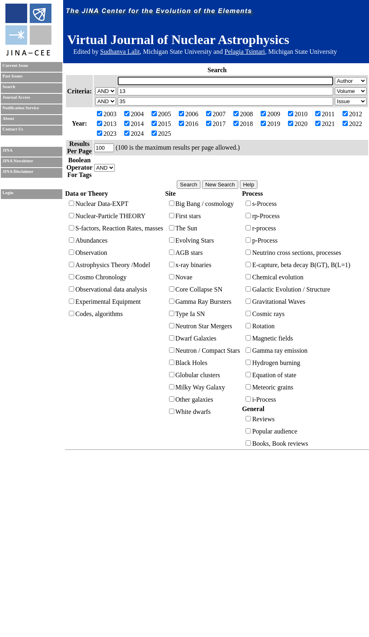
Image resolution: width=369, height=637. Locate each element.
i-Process (261, 399)
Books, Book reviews (277, 443)
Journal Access (16, 97)
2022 (352, 123)
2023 (106, 133)
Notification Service (20, 108)
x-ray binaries (190, 264)
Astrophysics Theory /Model (109, 264)
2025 (161, 133)
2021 (325, 123)
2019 (270, 123)
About (8, 118)
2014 (134, 123)
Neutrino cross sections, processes (293, 252)
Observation (88, 252)
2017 (216, 123)
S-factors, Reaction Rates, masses (116, 228)
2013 (106, 123)
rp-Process (263, 215)
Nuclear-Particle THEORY (107, 215)
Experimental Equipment (105, 301)
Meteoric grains (269, 387)
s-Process (261, 203)
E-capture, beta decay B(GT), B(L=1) (298, 264)
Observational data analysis (108, 289)
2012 (352, 114)
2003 (106, 114)
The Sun (183, 228)
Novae (181, 277)
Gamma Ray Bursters (200, 301)
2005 (161, 114)
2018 (243, 123)
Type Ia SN (187, 313)
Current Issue (15, 65)
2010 (298, 114)
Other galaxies (191, 399)
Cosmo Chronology (98, 277)
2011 (324, 114)
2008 (243, 114)
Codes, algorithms (96, 313)
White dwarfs (190, 411)
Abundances (88, 240)
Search (8, 86)
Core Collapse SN (196, 289)
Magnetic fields (269, 338)
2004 (134, 114)
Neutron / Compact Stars (204, 350)
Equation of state (271, 375)
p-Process (261, 240)
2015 (161, 123)
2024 (134, 133)
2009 (270, 114)
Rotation (260, 326)
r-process (261, 228)
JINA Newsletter (17, 161)
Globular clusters (194, 375)
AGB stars (186, 252)
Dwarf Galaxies (193, 338)
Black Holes (188, 362)
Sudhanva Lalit (120, 51)
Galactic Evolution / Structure (288, 289)
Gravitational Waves (275, 301)
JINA (7, 150)
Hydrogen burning (273, 362)
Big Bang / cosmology (201, 203)
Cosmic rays (265, 313)
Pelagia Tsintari (244, 51)
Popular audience (271, 431)
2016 (188, 123)
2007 (216, 114)
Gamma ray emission (277, 350)
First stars (185, 215)
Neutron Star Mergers (200, 326)
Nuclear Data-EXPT (98, 203)
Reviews (260, 419)
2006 (188, 114)
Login (7, 192)
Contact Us (12, 129)
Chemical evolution (274, 277)
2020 (298, 123)
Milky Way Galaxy (197, 387)
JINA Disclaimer (17, 171)
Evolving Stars (191, 240)
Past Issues (12, 76)
